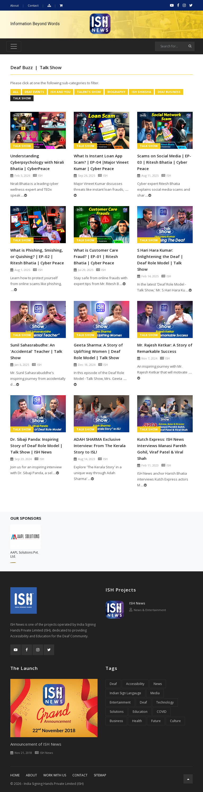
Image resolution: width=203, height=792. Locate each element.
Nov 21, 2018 (23, 753)
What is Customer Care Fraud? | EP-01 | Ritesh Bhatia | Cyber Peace (96, 256)
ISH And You (60, 92)
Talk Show (22, 98)
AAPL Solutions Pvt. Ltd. (24, 554)
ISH (40, 175)
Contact (33, 5)
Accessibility (135, 684)
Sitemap (100, 775)
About (14, 5)
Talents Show (89, 92)
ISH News (137, 603)
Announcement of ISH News (35, 744)
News (158, 684)
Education (140, 711)
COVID (162, 711)
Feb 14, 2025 (150, 276)
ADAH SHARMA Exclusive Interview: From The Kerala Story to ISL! (100, 446)
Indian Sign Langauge (125, 693)
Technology (165, 702)
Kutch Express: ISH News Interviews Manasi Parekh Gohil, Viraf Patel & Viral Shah (161, 449)
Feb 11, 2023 (150, 465)
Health (137, 721)
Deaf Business (169, 92)
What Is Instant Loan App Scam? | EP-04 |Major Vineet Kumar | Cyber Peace (101, 162)
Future (156, 721)
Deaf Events (34, 92)
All (15, 92)
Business (116, 721)
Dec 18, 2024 (86, 365)
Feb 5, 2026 (22, 175)
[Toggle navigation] (13, 46)
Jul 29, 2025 (85, 270)
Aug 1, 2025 (22, 270)
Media (155, 693)
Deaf (113, 684)
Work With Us (54, 775)
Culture (175, 721)
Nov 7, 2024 (149, 358)
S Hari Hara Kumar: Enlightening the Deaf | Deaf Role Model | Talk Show (160, 259)
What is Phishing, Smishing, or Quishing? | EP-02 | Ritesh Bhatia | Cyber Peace (37, 256)
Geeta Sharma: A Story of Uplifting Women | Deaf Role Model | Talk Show (98, 351)
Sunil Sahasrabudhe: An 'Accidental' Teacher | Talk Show (36, 351)
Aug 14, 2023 (86, 459)
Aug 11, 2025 (150, 175)
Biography (116, 92)
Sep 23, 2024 (23, 459)
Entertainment (120, 702)
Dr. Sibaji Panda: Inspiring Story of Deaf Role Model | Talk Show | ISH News (36, 446)
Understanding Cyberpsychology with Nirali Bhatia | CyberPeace (37, 162)
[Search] (175, 46)
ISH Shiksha (141, 92)
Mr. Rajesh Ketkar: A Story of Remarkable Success (164, 348)
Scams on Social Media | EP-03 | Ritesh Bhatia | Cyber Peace (164, 162)
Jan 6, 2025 (22, 365)
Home (15, 775)
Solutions (116, 711)
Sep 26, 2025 (86, 175)
